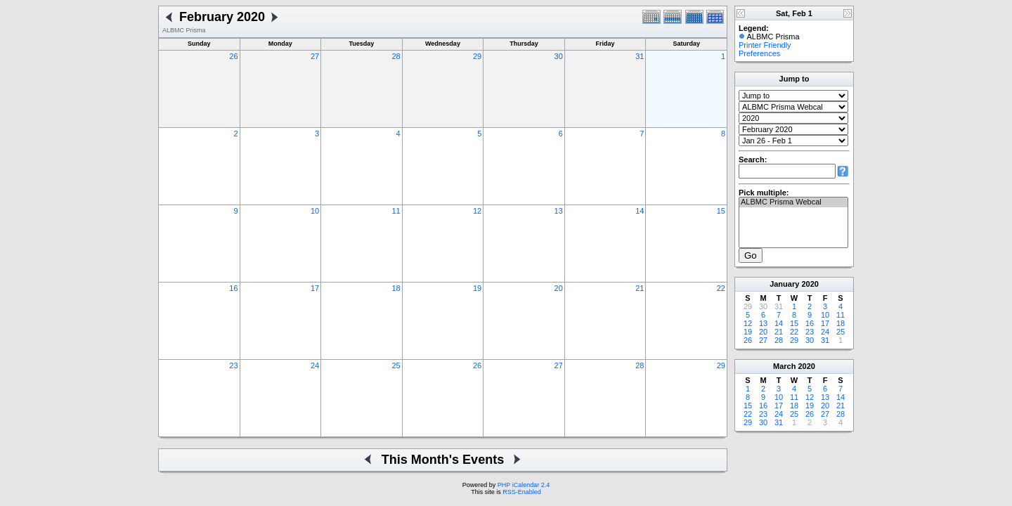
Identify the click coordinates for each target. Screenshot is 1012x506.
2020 (809, 284)
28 (395, 56)
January (784, 284)
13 (558, 211)
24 (315, 365)
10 (315, 211)
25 (395, 365)
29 (477, 56)
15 (721, 211)
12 (477, 211)
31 (639, 56)
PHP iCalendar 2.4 (524, 484)
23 (233, 365)
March (784, 366)
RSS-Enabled (521, 491)
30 (558, 56)
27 (315, 56)
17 (315, 288)
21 (639, 288)
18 (395, 288)
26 (233, 56)
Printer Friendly (765, 45)
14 (639, 211)
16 (233, 288)
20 (558, 288)
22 (721, 288)
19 (477, 288)
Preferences (759, 53)
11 (395, 211)
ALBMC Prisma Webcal (793, 202)
